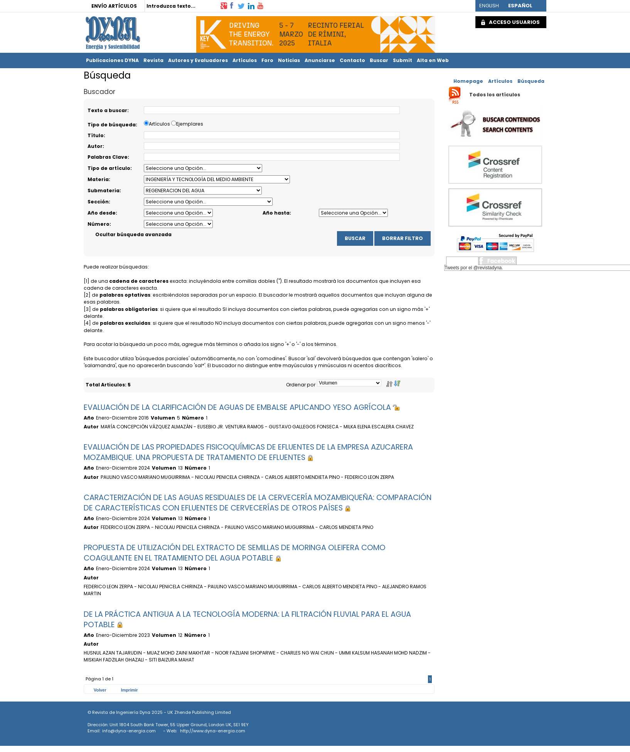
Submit (402, 60)
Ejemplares (189, 124)
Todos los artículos (494, 95)
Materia (98, 179)
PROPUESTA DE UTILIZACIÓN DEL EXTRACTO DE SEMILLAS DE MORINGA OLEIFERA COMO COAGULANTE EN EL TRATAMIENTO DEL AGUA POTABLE (235, 552)
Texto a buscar (107, 110)
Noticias (289, 60)
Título (96, 135)
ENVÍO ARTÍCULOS (114, 6)
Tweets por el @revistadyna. (474, 267)
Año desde (102, 213)
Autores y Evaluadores (198, 60)
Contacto (352, 60)
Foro (267, 60)
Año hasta (276, 213)
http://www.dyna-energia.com (212, 731)
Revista (153, 60)
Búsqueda (530, 81)
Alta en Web (433, 60)
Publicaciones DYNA (112, 60)
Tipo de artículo (109, 168)
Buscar (379, 60)
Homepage (468, 81)
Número (98, 224)
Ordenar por (300, 384)
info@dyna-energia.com (129, 731)
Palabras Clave (108, 157)
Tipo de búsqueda (112, 124)
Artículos (244, 60)
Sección (98, 201)
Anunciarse (320, 60)
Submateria (104, 190)
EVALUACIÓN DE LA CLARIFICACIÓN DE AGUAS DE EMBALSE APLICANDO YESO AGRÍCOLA (241, 407)
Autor (95, 146)
